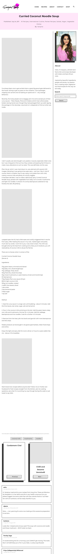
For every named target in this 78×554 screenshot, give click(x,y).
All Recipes (25, 21)
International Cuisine (36, 21)
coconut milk (16, 438)
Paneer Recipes (50, 21)
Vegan (64, 21)
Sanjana (40, 26)
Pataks (26, 99)
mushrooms (28, 438)
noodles (38, 438)
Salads (59, 21)
